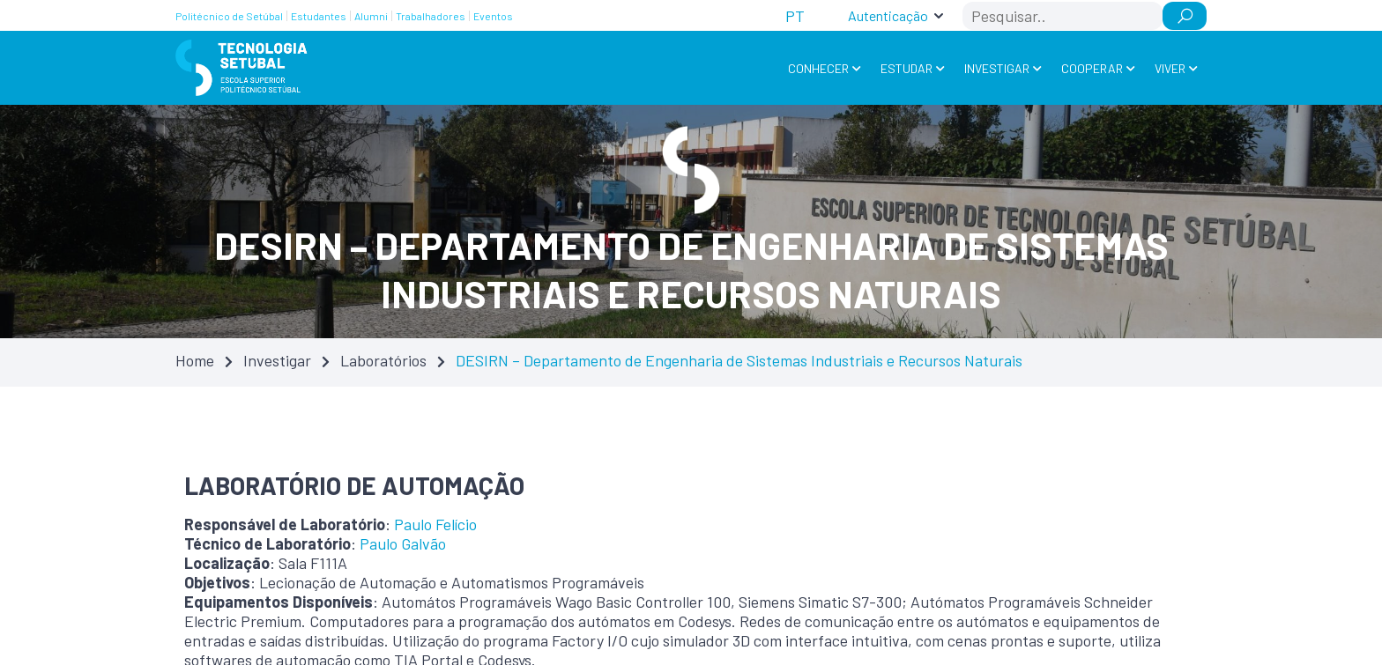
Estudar (906, 68)
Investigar (996, 68)
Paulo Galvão (403, 543)
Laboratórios (383, 360)
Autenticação (888, 15)
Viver (1170, 68)
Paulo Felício (435, 524)
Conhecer (818, 68)
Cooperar (1092, 68)
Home (194, 360)
